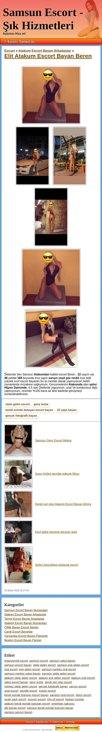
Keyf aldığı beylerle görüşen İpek (40, 532)
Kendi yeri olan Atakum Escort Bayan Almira (47, 504)
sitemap (70, 721)
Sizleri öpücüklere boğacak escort (41, 564)
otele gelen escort (17, 404)
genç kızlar (41, 404)
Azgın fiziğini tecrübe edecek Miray (41, 473)
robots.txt (58, 721)
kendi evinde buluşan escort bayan (29, 409)
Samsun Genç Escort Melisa (37, 440)
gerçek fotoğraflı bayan (21, 415)
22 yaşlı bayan (67, 409)
